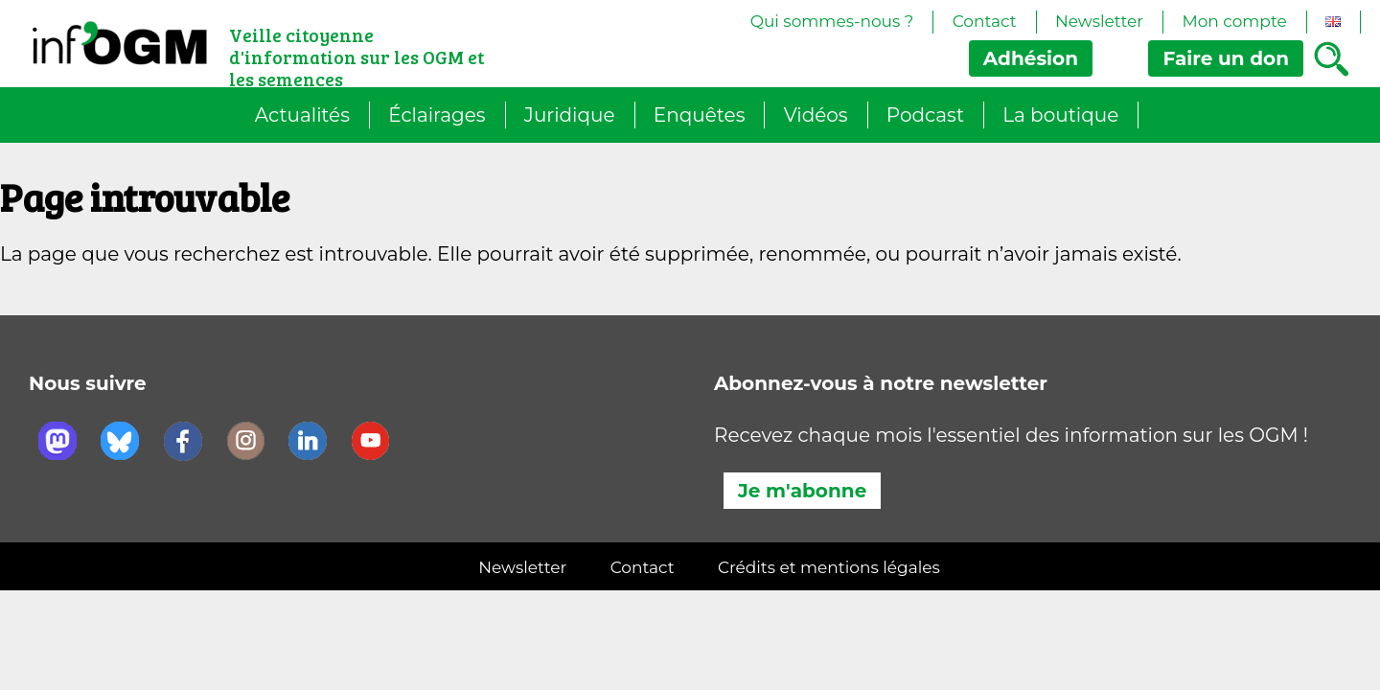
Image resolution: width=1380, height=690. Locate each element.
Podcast (925, 115)
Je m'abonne (802, 490)
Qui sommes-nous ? (832, 21)
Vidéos (816, 115)
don (1225, 58)
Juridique (569, 115)
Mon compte (1234, 21)
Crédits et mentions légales (829, 567)
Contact (985, 21)
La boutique (1060, 115)
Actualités (302, 115)
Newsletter (1099, 21)
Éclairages (436, 115)
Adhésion (1030, 58)
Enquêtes (700, 115)
